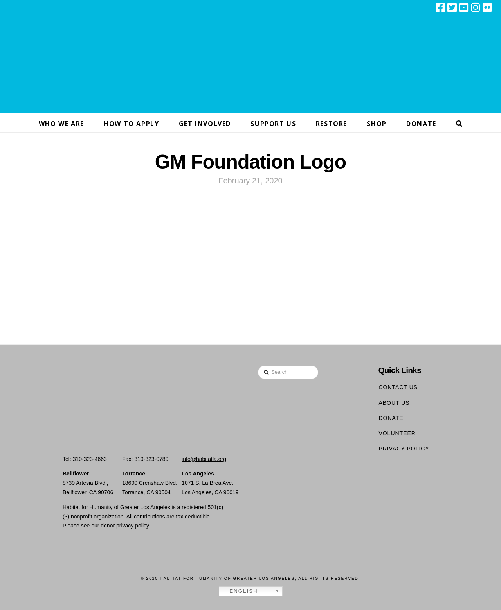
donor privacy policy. (125, 525)
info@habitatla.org (204, 459)
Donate (390, 418)
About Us (393, 403)
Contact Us (398, 387)
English (239, 591)
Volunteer (397, 433)
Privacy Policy (403, 448)
